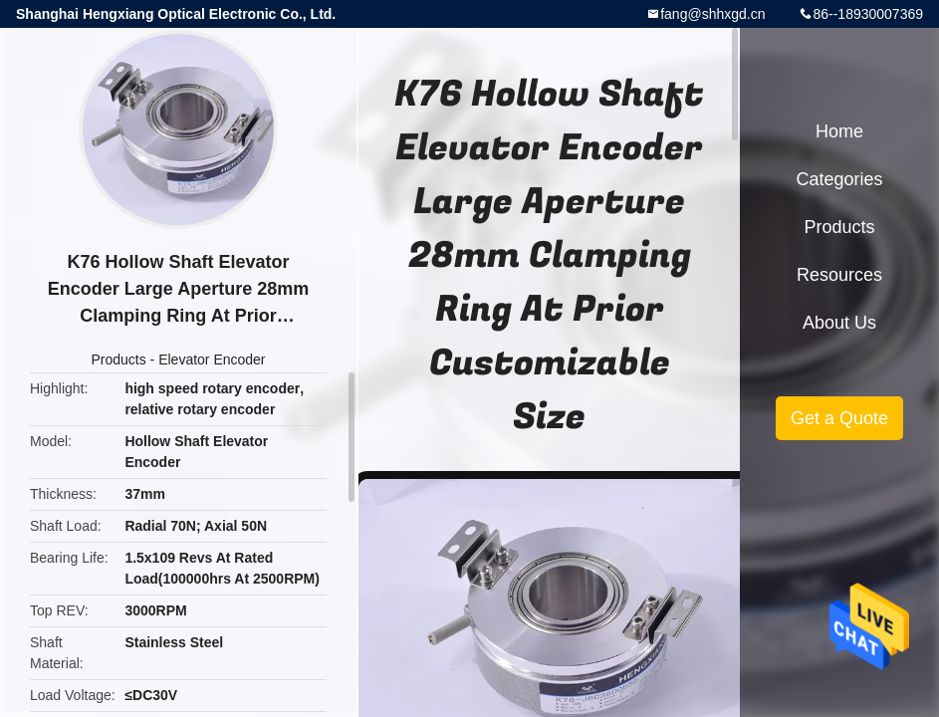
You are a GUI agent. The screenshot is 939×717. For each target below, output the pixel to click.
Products (118, 359)
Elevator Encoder (211, 359)
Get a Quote (839, 418)
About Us (839, 323)
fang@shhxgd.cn (712, 14)
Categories (839, 179)
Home (839, 131)
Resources (839, 275)
